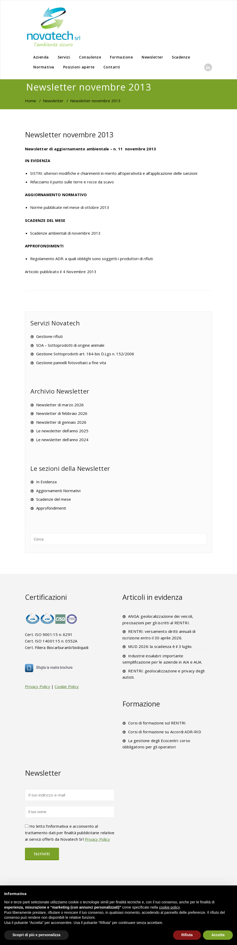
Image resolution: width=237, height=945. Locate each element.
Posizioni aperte (79, 67)
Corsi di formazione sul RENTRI (157, 722)
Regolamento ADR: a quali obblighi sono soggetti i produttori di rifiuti (91, 258)
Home (30, 100)
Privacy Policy (37, 686)
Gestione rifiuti (49, 336)
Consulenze (90, 57)
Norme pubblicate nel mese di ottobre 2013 (69, 207)
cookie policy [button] (169, 907)
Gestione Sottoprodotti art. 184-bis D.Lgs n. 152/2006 (85, 353)
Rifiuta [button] (187, 935)
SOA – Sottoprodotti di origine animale (70, 345)
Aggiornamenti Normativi (58, 490)
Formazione (121, 57)
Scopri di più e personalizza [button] (36, 935)
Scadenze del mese (53, 499)
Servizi (64, 57)
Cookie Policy (67, 686)
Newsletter (152, 57)
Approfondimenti (51, 508)
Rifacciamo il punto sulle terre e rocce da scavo (72, 181)
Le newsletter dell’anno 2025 (62, 430)
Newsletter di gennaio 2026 (61, 422)
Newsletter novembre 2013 (69, 134)
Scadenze (181, 57)
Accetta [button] (218, 935)
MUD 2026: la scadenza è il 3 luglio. (160, 646)
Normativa (43, 67)
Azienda (41, 57)
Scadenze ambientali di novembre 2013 (65, 233)
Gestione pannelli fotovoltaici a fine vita (71, 362)
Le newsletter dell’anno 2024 (62, 439)
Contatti (111, 67)
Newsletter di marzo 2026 (60, 404)
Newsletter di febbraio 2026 (61, 413)
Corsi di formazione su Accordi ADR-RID (164, 731)
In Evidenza (46, 481)
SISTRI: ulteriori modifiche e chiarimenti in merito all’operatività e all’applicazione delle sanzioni (113, 173)
